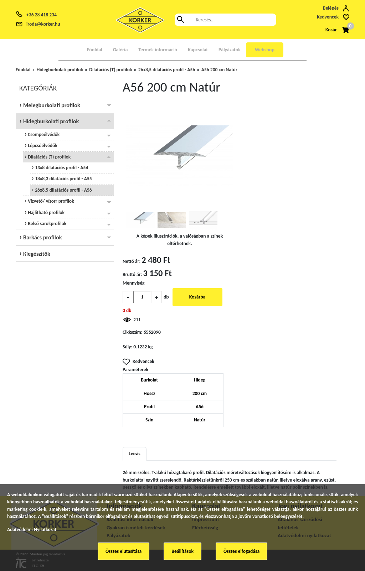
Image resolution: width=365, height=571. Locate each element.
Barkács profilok (42, 237)
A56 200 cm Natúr (219, 70)
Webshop (264, 50)
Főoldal (94, 50)
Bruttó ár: (132, 274)
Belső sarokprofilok (46, 223)
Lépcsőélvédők (42, 145)
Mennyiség (134, 283)
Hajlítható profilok (46, 212)
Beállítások (182, 551)
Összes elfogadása (241, 551)
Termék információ (157, 50)
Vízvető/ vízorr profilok (50, 201)
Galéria (120, 50)
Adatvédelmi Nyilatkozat (31, 529)
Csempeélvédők (43, 134)
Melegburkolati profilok (51, 105)
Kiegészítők (36, 253)
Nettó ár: (131, 261)
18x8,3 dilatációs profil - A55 (63, 179)
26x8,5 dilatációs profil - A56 (166, 70)
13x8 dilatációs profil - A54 (61, 168)
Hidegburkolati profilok (60, 70)
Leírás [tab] (134, 454)
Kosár (331, 30)
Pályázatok (230, 50)
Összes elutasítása (124, 551)
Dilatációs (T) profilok (110, 70)
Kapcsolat (198, 50)
